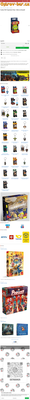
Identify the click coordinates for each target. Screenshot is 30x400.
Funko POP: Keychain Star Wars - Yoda (15, 142)
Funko (29, 41)
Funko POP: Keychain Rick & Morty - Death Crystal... (15, 119)
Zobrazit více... (13, 279)
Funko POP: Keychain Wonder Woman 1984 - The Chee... (25, 95)
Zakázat (3, 398)
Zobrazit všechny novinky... (15, 339)
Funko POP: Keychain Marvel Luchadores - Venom (5, 190)
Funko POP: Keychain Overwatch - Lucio (5, 119)
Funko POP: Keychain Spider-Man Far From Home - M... (15, 107)
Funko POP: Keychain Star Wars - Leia (24, 130)
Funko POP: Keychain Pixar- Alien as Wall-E (15, 95)
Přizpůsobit (14, 398)
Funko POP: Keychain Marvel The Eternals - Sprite (25, 178)
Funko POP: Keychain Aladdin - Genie (5, 95)
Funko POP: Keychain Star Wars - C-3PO (15, 154)
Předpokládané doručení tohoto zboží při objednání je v (14, 50)
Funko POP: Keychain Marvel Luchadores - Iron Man (25, 107)
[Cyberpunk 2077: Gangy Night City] (15, 76)
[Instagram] (15, 370)
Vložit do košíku (22, 47)
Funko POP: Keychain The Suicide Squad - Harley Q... (15, 130)
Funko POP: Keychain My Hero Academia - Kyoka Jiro (15, 166)
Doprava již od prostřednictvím (11, 52)
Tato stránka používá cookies (6, 392)
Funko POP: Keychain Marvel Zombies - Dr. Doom (25, 166)
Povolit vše (26, 398)
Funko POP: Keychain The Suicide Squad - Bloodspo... (5, 142)
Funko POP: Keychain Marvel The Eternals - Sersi (5, 178)
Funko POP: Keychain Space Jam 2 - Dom (5, 130)
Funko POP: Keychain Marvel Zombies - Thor (5, 107)
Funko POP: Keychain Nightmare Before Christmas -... (5, 154)
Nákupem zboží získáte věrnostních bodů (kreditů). (9, 54)
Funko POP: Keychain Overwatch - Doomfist (25, 154)
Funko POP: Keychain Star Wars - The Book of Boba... (15, 178)
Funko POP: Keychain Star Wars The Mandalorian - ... (24, 142)
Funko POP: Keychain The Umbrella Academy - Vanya (24, 119)
